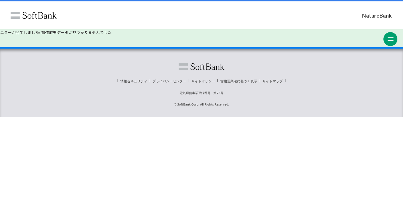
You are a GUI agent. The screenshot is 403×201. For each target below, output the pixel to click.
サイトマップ (273, 81)
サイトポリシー (203, 81)
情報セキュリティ (133, 81)
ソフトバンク (33, 15)
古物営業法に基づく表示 (238, 81)
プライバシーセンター (169, 81)
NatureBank (377, 15)
